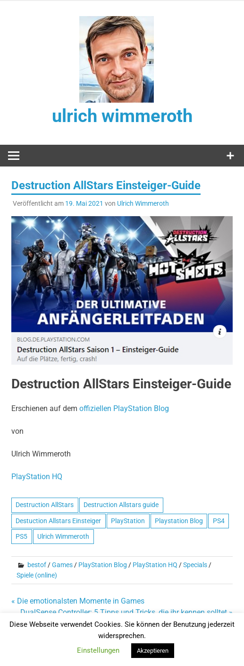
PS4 (219, 521)
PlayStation (128, 521)
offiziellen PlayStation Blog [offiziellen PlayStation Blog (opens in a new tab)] (124, 408)
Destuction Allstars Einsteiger (58, 521)
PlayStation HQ (155, 565)
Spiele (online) (37, 575)
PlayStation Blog (102, 565)
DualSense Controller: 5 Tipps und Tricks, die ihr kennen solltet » (126, 612)
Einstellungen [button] (98, 650)
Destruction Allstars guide (121, 504)
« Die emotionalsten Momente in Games (77, 600)
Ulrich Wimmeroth (143, 203)
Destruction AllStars (45, 504)
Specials (195, 565)
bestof (36, 565)
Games (62, 565)
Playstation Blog (179, 521)
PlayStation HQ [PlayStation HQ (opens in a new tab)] (36, 476)
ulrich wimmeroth (122, 115)
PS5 (21, 536)
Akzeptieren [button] (152, 650)
